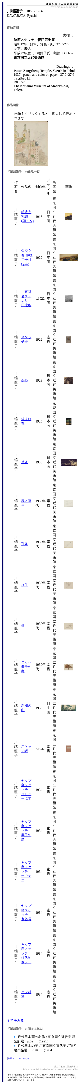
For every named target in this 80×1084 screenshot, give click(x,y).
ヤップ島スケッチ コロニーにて (26, 789)
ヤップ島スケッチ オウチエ (26, 871)
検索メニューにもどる (18, 1058)
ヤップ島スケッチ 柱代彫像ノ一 (26, 953)
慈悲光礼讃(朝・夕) (27, 216)
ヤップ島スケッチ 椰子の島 (26, 830)
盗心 (24, 380)
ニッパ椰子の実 (26, 666)
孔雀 (24, 544)
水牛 (24, 585)
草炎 (24, 462)
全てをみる (15, 1020)
